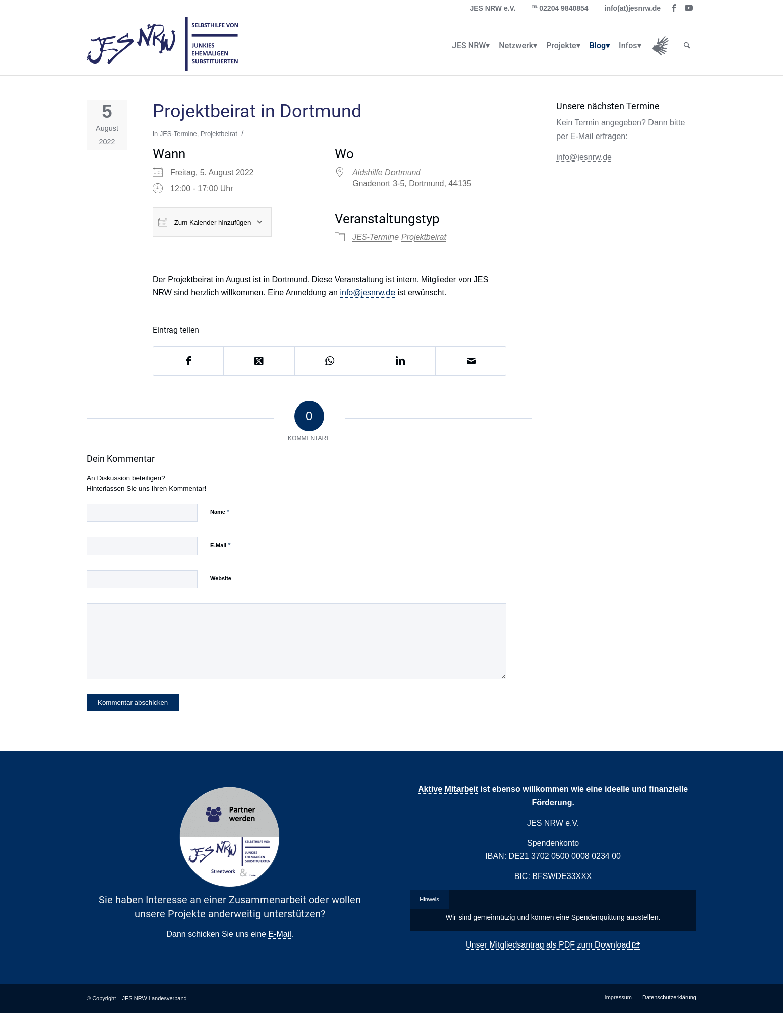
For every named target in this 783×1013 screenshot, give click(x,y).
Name (219, 511)
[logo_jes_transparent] (162, 46)
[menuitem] (468, 46)
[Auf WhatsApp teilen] (330, 361)
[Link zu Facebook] (673, 7)
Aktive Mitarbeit (448, 789)
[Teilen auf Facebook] (188, 361)
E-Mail (220, 545)
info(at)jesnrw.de (633, 8)
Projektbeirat (219, 134)
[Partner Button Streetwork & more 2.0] (229, 837)
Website (220, 578)
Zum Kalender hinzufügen (204, 222)
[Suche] (687, 46)
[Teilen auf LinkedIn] (400, 361)
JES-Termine (178, 134)
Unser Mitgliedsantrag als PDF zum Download (548, 944)
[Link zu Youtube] (688, 7)
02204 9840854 (563, 8)
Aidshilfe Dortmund (386, 172)
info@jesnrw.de (367, 292)
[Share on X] (259, 361)
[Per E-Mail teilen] (471, 361)
